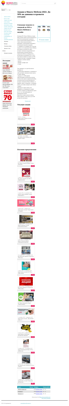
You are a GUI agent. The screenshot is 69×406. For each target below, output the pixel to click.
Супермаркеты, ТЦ (8, 36)
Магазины (6, 41)
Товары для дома (7, 28)
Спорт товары (7, 21)
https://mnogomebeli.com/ (45, 397)
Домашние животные (8, 39)
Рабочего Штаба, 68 (22, 389)
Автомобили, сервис (8, 25)
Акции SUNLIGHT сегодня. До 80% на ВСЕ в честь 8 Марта (7, 71)
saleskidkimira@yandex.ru (25, 403)
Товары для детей (8, 20)
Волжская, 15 (20, 393)
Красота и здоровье (8, 23)
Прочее (5, 37)
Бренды (5, 43)
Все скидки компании (46, 398)
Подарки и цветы (7, 33)
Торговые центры (7, 46)
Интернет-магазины (8, 53)
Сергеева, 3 (20, 391)
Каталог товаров (45, 39)
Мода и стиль (7, 18)
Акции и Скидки (7, 16)
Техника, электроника (8, 26)
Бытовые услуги (7, 29)
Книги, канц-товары (8, 31)
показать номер (39, 389)
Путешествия (6, 34)
